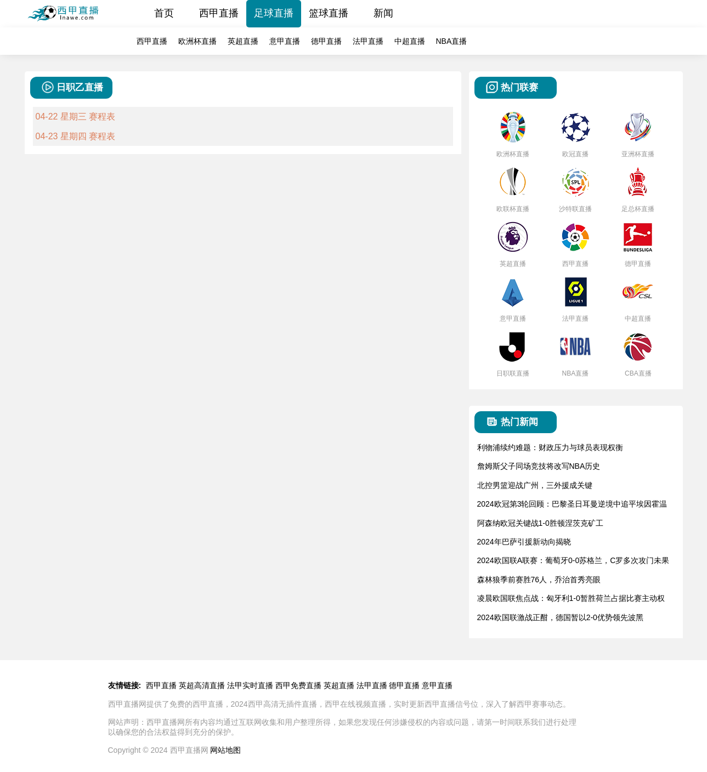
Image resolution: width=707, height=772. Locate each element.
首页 (164, 13)
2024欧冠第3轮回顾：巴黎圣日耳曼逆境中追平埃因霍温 (572, 503)
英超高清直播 (202, 685)
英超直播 (243, 41)
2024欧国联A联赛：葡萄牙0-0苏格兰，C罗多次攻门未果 (573, 560)
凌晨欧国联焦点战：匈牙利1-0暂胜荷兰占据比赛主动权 (571, 598)
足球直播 (273, 13)
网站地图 (225, 750)
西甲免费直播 (298, 685)
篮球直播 (328, 13)
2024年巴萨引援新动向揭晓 (524, 541)
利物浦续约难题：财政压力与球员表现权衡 (550, 447)
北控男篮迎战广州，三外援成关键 (534, 485)
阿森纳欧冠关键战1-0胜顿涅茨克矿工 (540, 523)
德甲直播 (326, 41)
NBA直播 (451, 41)
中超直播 (409, 41)
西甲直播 (219, 13)
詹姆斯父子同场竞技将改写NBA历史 (539, 466)
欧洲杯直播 (197, 41)
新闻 (383, 13)
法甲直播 (368, 41)
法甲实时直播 (250, 685)
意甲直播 (284, 41)
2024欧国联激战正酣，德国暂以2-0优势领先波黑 (560, 617)
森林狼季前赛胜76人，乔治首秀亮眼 (539, 579)
